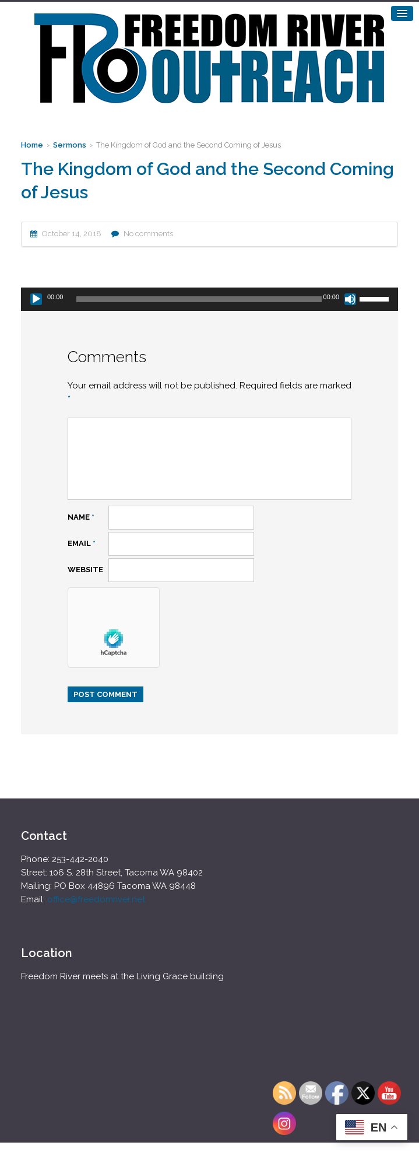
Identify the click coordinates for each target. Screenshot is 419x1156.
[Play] (36, 299)
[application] (209, 299)
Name (81, 517)
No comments (148, 233)
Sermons (69, 145)
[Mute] (350, 299)
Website (85, 569)
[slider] (198, 299)
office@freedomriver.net (96, 899)
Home (32, 145)
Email (82, 543)
